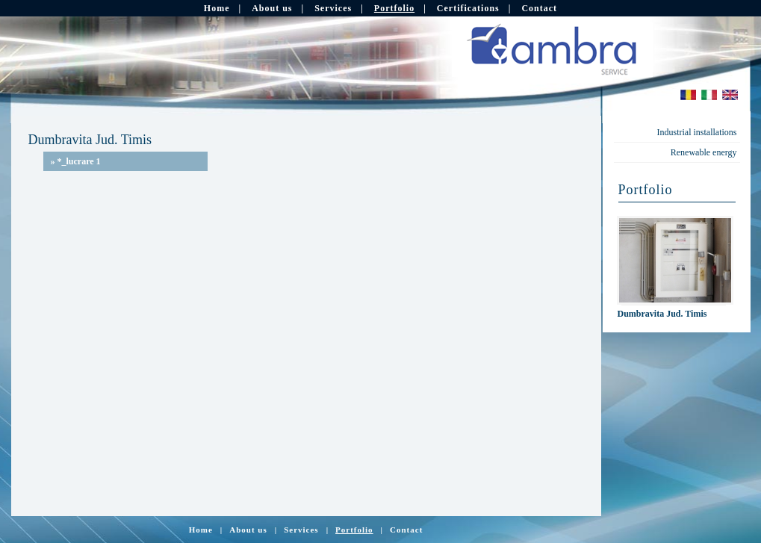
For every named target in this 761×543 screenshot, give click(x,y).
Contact (539, 8)
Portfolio (394, 8)
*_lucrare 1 (76, 161)
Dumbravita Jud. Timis (662, 313)
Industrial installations (697, 132)
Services (333, 8)
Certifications (468, 8)
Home (217, 8)
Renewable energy (704, 152)
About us (272, 8)
